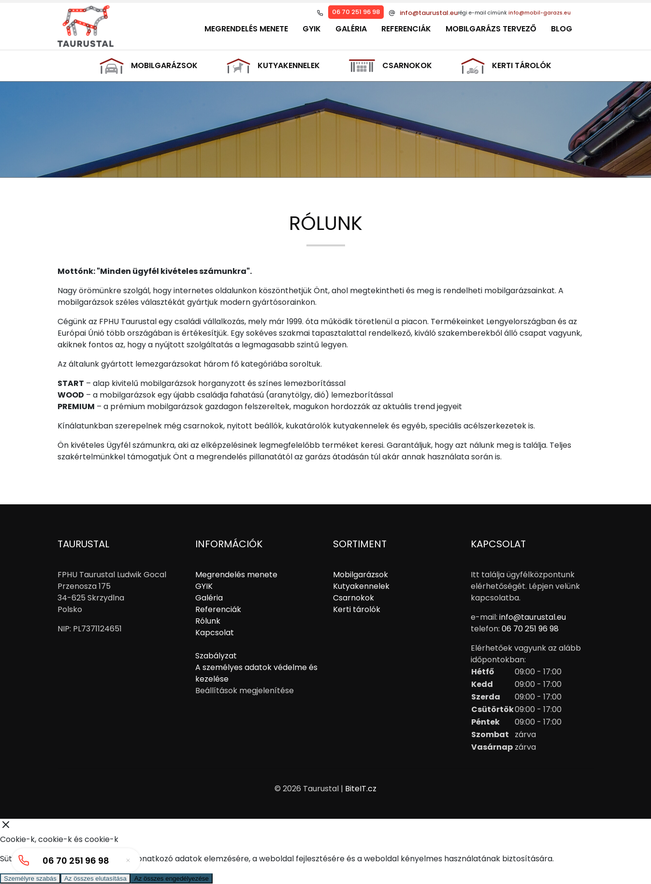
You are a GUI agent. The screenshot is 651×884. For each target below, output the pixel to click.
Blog (561, 28)
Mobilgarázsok (149, 66)
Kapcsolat (214, 632)
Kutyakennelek (273, 66)
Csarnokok (390, 65)
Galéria (351, 28)
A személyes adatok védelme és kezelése (256, 673)
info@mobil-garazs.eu (539, 12)
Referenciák (406, 28)
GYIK (312, 28)
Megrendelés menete (246, 28)
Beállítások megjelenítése (244, 690)
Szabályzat (216, 655)
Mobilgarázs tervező (491, 28)
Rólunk (207, 621)
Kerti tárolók (506, 65)
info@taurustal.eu (429, 13)
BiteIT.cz (360, 788)
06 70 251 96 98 (356, 11)
